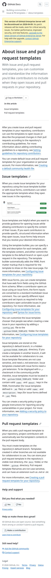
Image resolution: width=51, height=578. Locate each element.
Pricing (5, 568)
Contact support (10, 552)
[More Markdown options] (26, 98)
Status (41, 565)
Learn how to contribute (11, 535)
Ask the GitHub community (15, 548)
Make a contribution (15, 530)
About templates (35, 13)
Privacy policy (7, 509)
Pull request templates (21, 423)
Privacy (33, 565)
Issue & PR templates (16, 13)
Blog (28, 568)
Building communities (16, 10)
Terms (24, 565)
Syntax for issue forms (29, 312)
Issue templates (16, 176)
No (18, 504)
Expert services (17, 568)
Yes (7, 504)
